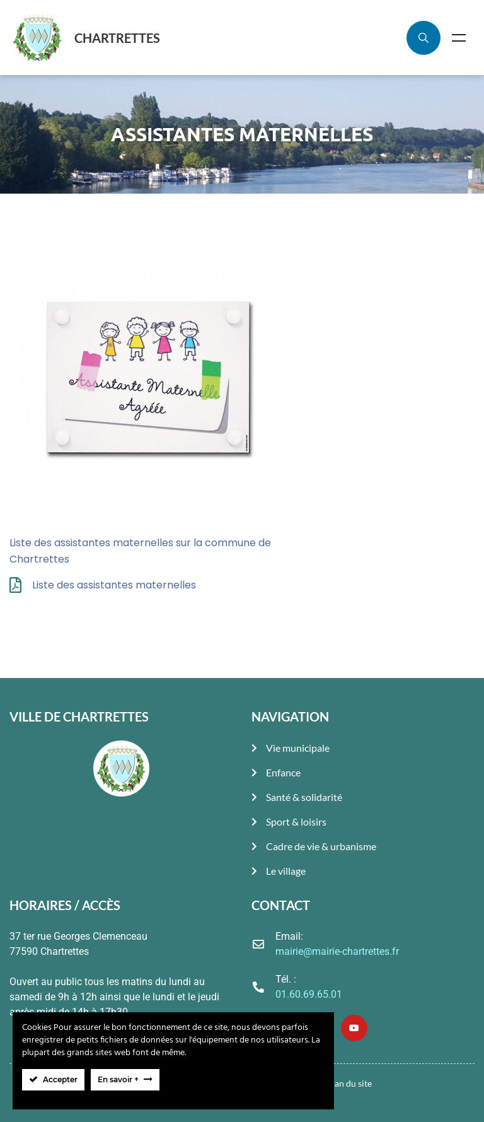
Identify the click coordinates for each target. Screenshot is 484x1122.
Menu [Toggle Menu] (459, 38)
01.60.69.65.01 (308, 994)
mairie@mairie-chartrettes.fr (337, 951)
